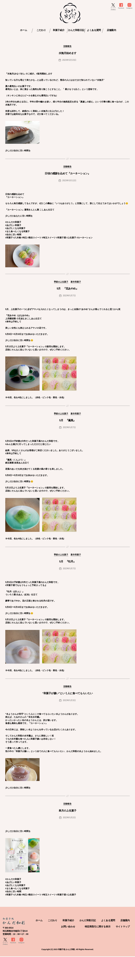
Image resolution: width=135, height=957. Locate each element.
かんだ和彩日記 (76, 30)
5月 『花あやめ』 (67, 288)
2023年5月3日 (69, 701)
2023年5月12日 (69, 180)
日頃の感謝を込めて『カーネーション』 (67, 173)
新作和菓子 (76, 282)
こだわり (41, 30)
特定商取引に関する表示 (97, 927)
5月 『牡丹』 (67, 561)
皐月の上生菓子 (67, 811)
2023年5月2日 (69, 818)
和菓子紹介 (59, 30)
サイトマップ (123, 927)
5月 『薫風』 (67, 420)
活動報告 (67, 46)
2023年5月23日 (69, 60)
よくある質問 (94, 30)
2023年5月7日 (69, 296)
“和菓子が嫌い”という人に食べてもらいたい (67, 693)
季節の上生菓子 (61, 282)
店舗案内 (111, 30)
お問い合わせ (68, 927)
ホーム (23, 30)
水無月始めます (67, 53)
